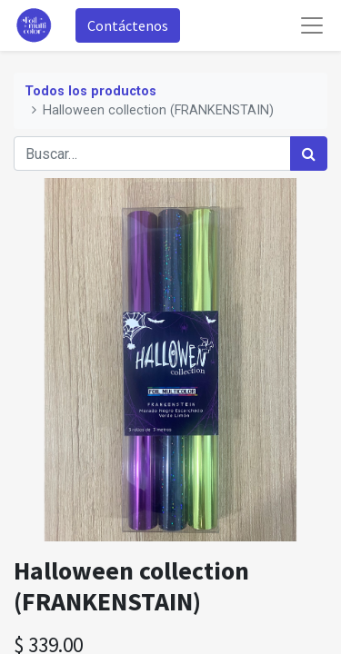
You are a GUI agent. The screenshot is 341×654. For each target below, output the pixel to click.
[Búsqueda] (308, 153)
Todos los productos (90, 91)
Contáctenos (127, 25)
